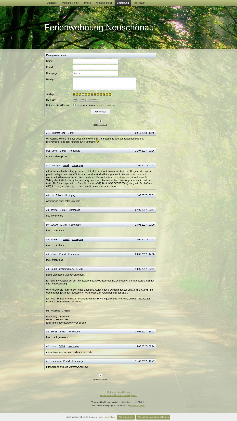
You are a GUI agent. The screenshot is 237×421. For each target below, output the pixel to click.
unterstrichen (93, 100)
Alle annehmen (126, 417)
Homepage (74, 150)
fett (75, 100)
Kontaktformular (104, 2)
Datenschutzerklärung (118, 392)
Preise (87, 2)
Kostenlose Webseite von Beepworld (118, 395)
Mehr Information (106, 417)
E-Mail (71, 133)
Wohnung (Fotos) (70, 2)
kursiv (82, 100)
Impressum (139, 2)
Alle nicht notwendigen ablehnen (153, 417)
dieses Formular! (137, 405)
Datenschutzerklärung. (105, 105)
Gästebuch (123, 2)
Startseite (52, 2)
